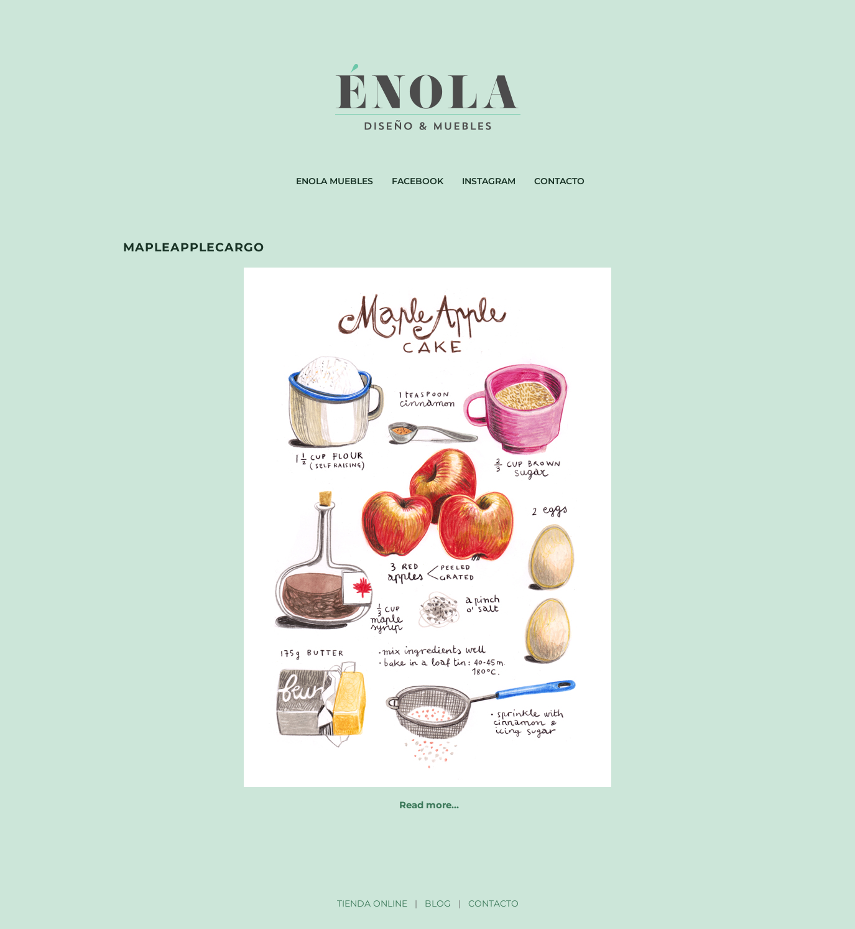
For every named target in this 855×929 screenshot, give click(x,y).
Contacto (559, 181)
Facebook (417, 181)
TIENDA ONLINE (372, 903)
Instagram (488, 181)
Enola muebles (334, 181)
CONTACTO (493, 903)
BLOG (438, 903)
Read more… (429, 805)
